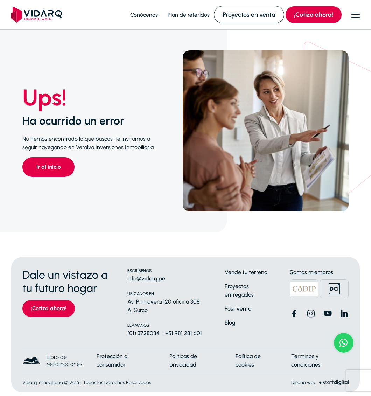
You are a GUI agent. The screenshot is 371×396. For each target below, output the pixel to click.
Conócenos (144, 15)
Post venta (238, 308)
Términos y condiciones (306, 360)
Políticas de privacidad (183, 360)
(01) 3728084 (143, 333)
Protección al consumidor (112, 360)
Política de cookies (248, 360)
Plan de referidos (189, 15)
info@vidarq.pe (146, 278)
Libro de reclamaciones (64, 360)
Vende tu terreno (246, 272)
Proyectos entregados (239, 290)
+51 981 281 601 (183, 333)
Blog (230, 322)
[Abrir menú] (355, 15)
